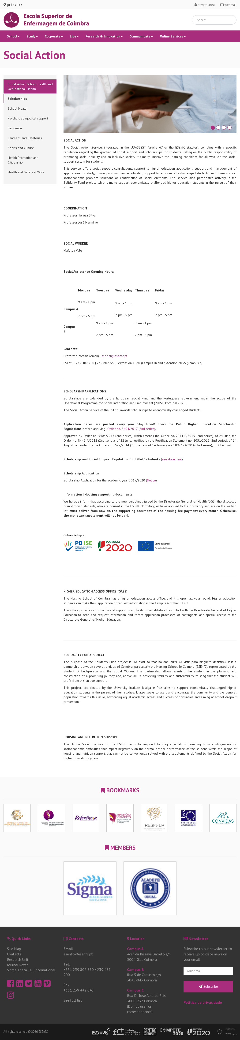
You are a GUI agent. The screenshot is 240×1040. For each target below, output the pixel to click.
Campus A (135, 948)
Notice (151, 480)
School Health (17, 108)
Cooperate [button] (54, 36)
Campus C (135, 990)
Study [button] (32, 36)
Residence (15, 128)
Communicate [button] (141, 36)
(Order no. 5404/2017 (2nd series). (131, 429)
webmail (228, 5)
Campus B (135, 969)
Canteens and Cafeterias (25, 138)
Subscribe (208, 986)
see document (172, 459)
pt (8, 5)
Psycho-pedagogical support (28, 118)
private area (205, 5)
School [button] (13, 36)
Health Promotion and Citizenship (23, 160)
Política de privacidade (203, 1002)
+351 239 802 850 (79, 969)
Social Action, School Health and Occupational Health (30, 86)
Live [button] (74, 36)
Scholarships (17, 99)
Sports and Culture (21, 148)
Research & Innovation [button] (104, 36)
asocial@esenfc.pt (114, 356)
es (14, 5)
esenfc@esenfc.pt (78, 954)
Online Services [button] (173, 36)
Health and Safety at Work (26, 172)
